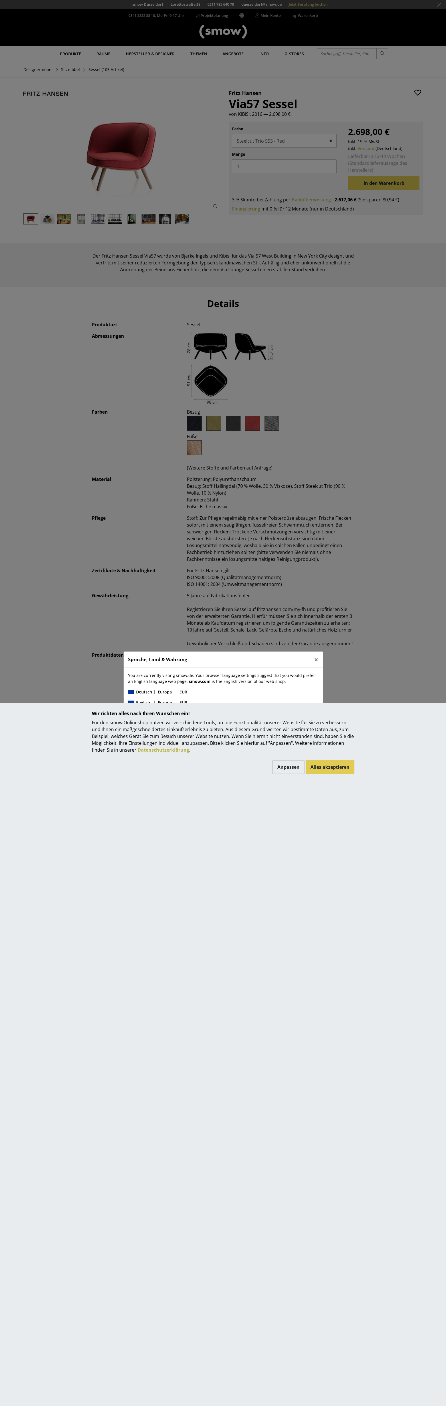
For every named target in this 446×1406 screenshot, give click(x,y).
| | (157, 692)
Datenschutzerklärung (163, 750)
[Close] (316, 659)
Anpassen (288, 767)
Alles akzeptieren (330, 767)
